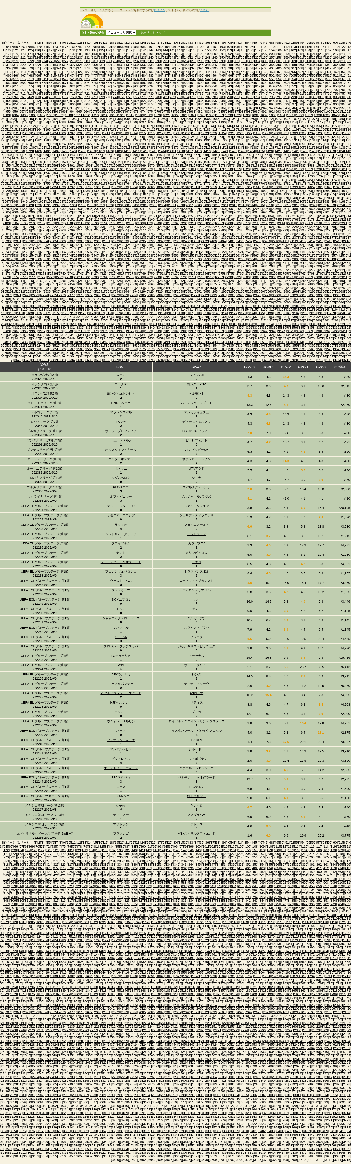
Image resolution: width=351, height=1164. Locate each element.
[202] (229, 54)
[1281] (29, 140)
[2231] (82, 227)
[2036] (97, 209)
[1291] (118, 140)
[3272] (246, 320)
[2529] (284, 252)
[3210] (44, 317)
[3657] (171, 356)
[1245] (59, 137)
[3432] (269, 335)
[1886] (162, 194)
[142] (151, 50)
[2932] (20, 291)
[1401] (47, 151)
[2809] (326, 277)
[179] (65, 54)
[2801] (255, 277)
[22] (132, 42)
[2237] (136, 227)
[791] (236, 97)
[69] (34, 46)
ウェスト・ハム (121, 581)
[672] (87, 90)
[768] (72, 97)
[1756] (56, 183)
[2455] (326, 245)
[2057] (284, 209)
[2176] (293, 219)
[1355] (337, 144)
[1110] (257, 122)
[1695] (213, 176)
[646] (250, 86)
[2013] (242, 205)
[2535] (337, 252)
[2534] (328, 252)
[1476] (15, 158)
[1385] (255, 147)
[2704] (91, 270)
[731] (158, 93)
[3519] (343, 342)
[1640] (73, 173)
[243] (172, 57)
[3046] (335, 299)
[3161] (308, 309)
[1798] (80, 187)
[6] (53, 42)
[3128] (15, 309)
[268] (347, 857)
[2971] (17, 295)
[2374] (304, 237)
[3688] (106, 360)
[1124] (33, 126)
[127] (44, 50)
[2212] (263, 223)
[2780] (68, 277)
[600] (271, 82)
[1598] (50, 169)
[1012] (86, 115)
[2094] (263, 212)
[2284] (204, 230)
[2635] (177, 263)
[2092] (246, 212)
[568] (44, 82)
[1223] (213, 133)
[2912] (192, 288)
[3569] (88, 349)
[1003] (6, 115)
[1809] (177, 187)
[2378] (340, 237)
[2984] (133, 295)
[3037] (255, 299)
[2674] (175, 266)
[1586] (293, 165)
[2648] (293, 263)
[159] (271, 50)
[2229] (64, 227)
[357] (286, 64)
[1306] (251, 140)
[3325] (17, 327)
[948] (307, 108)
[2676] (192, 266)
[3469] (248, 338)
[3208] (26, 317)
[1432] (322, 151)
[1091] (88, 122)
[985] (221, 111)
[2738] (44, 273)
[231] (87, 57)
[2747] (124, 273)
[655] (314, 86)
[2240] (162, 227)
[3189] (207, 313)
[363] (329, 64)
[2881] (266, 284)
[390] (172, 68)
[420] (37, 72)
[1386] (263, 147)
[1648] (144, 173)
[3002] (293, 295)
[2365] (224, 237)
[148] (193, 50)
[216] (329, 54)
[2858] (62, 284)
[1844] (139, 191)
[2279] (160, 230)
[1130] (86, 126)
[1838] (86, 191)
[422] (51, 72)
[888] (229, 104)
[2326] (228, 234)
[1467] (284, 155)
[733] (172, 93)
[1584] (275, 165)
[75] (66, 46)
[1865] (326, 191)
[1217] (160, 133)
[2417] (337, 241)
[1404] (73, 151)
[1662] (269, 173)
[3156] (263, 309)
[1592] (346, 165)
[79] (88, 46)
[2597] (189, 259)
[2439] (184, 245)
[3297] (118, 324)
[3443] (17, 338)
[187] (122, 54)
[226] (51, 57)
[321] (30, 64)
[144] (165, 50)
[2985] (142, 295)
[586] (172, 82)
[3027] (166, 299)
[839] (229, 101)
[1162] (20, 129)
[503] (279, 75)
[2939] (82, 291)
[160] (279, 50)
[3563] (35, 349)
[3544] (215, 345)
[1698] (239, 176)
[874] (129, 104)
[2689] (308, 266)
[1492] (157, 158)
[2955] (224, 291)
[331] (101, 64)
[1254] (139, 137)
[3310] (233, 324)
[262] (307, 57)
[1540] (233, 162)
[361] (314, 64)
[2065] (6, 212)
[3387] (219, 331)
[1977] (272, 201)
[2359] (171, 237)
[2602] (233, 259)
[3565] (53, 349)
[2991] (195, 295)
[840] (236, 101)
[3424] (198, 335)
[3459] (160, 338)
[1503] (255, 158)
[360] (307, 64)
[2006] (180, 205)
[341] (172, 64)
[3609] (95, 353)
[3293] (82, 324)
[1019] (148, 115)
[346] (207, 64)
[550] (265, 79)
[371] (37, 68)
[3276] (281, 320)
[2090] (228, 212)
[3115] (248, 306)
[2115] (100, 216)
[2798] (228, 277)
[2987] (160, 295)
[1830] (15, 191)
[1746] (317, 180)
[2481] (207, 248)
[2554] (157, 255)
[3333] (88, 327)
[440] (179, 72)
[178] (58, 54)
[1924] (151, 198)
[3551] (278, 345)
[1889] (189, 194)
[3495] (130, 342)
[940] (250, 108)
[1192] (287, 129)
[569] (51, 82)
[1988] (20, 205)
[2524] (239, 252)
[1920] (115, 198)
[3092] (44, 306)
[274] (44, 61)
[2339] (343, 234)
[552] (279, 79)
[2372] (287, 237)
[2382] (26, 241)
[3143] (148, 309)
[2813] (11, 281)
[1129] (77, 126)
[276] (58, 61)
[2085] (184, 212)
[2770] (328, 273)
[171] (8, 54)
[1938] (275, 198)
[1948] (15, 201)
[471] (51, 75)
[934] (207, 108)
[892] (257, 104)
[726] (122, 93)
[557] (314, 79)
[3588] (257, 349)
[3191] (224, 313)
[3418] (144, 335)
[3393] (272, 331)
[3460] (168, 338)
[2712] (162, 270)
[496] (229, 75)
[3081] (296, 302)
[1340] (204, 144)
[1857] (255, 191)
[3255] (95, 320)
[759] (8, 97)
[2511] (124, 252)
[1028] (228, 115)
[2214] (281, 223)
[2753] (177, 273)
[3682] (53, 360)
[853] (329, 101)
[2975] (53, 295)
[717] (58, 93)
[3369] (59, 331)
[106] (243, 46)
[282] (101, 61)
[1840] (103, 191)
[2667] (112, 266)
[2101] (326, 212)
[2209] (237, 223)
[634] (165, 86)
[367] (8, 68)
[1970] (210, 201)
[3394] (281, 331)
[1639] (64, 173)
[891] (250, 104)
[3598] (346, 349)
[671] (80, 90)
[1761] (100, 183)
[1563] (88, 165)
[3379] (148, 331)
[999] (320, 111)
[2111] (64, 216)
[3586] (239, 349)
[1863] (308, 191)
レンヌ (196, 674)
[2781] (77, 277)
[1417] (189, 151)
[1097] (142, 122)
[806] (343, 97)
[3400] (335, 331)
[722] (94, 93)
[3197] (278, 313)
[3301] (153, 324)
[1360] (33, 147)
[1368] (103, 147)
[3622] (210, 353)
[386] (143, 68)
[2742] (80, 273)
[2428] (86, 245)
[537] (172, 79)
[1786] (322, 183)
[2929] (343, 288)
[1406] (91, 151)
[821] (101, 101)
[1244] (50, 137)
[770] (87, 97)
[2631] (142, 263)
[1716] (50, 180)
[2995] (231, 295)
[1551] (331, 162)
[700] (286, 90)
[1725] (130, 180)
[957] (22, 111)
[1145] (219, 126)
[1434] (340, 151)
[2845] (296, 281)
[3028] (175, 299)
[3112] (222, 306)
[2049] (213, 209)
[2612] (322, 259)
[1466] (275, 155)
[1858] (263, 191)
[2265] (35, 230)
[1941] (302, 198)
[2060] (311, 209)
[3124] (328, 306)
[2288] (239, 230)
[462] (335, 72)
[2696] (20, 270)
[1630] (335, 169)
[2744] (97, 273)
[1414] (162, 151)
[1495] (184, 158)
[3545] (224, 345)
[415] (347, 868)
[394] (201, 68)
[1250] (103, 137)
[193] (165, 54)
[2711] (153, 270)
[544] (222, 79)
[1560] (62, 165)
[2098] (299, 212)
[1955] (77, 201)
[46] (260, 42)
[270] (16, 61)
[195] (179, 54)
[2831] (171, 281)
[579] (122, 82)
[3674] (322, 356)
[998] (313, 111)
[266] (335, 57)
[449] (243, 72)
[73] (55, 46)
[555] (300, 79)
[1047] (47, 119)
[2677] (201, 266)
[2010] (215, 205)
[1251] (112, 137)
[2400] (186, 241)
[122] (8, 50)
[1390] (299, 147)
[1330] (115, 144)
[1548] (304, 162)
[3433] (278, 335)
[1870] (20, 194)
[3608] (86, 353)
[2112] (73, 216)
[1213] (124, 133)
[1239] (6, 137)
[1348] (275, 144)
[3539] (171, 345)
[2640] (222, 263)
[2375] (313, 237)
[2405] (231, 241)
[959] (36, 111)
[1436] (9, 155)
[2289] (248, 230)
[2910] (175, 288)
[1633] (11, 173)
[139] (129, 50)
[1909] (17, 198)
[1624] (281, 169)
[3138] (103, 309)
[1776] (233, 183)
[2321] (184, 234)
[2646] (275, 263)
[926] (151, 108)
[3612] (121, 353)
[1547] (296, 162)
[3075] (242, 302)
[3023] (130, 299)
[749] (286, 93)
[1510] (317, 158)
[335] (129, 64)
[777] (136, 97)
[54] (303, 42)
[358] (293, 64)
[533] (143, 79)
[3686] (88, 360)
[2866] (133, 284)
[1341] (213, 144)
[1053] (100, 119)
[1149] (255, 126)
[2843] (278, 281)
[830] (165, 101)
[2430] (103, 245)
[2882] (275, 284)
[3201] (313, 313)
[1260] (192, 137)
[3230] (222, 317)
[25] (148, 42)
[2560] (210, 255)
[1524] (91, 162)
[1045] (29, 119)
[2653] (337, 263)
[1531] (153, 162)
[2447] (255, 245)
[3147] (184, 309)
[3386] (210, 331)
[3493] (112, 342)
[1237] (337, 133)
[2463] (47, 248)
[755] (329, 93)
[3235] (266, 317)
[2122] (162, 216)
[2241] (171, 227)
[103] (222, 46)
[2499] (17, 252)
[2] (39, 42)
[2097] (290, 212)
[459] (314, 72)
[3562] (26, 349)
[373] (51, 68)
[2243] (189, 227)
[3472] (275, 338)
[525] (87, 79)
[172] (16, 54)
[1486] (103, 158)
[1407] (100, 151)
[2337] (326, 234)
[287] (136, 61)
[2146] (26, 219)
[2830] (162, 281)
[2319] (166, 234)
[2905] (130, 288)
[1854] (228, 191)
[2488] (269, 248)
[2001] (136, 205)
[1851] (201, 191)
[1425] (260, 151)
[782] (172, 97)
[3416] (127, 335)
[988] (242, 111)
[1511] (326, 158)
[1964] (157, 201)
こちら (204, 10)
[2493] (313, 248)
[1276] (335, 137)
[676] (115, 90)
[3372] (86, 331)
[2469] (100, 248)
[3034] (228, 299)
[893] (265, 104)
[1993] (64, 205)
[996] (299, 111)
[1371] (130, 147)
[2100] (317, 212)
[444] (207, 72)
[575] (94, 82)
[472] (58, 75)
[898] (300, 104)
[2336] (317, 234)
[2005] (171, 205)
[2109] (47, 216)
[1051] (82, 119)
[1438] (26, 155)
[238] (136, 57)
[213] (307, 54)
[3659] (189, 356)
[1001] (337, 111)
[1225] (231, 133)
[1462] (239, 155)
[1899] (278, 194)
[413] (335, 68)
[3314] (269, 324)
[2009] (207, 205)
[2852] (9, 284)
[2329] (255, 234)
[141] (143, 50)
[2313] (112, 234)
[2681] (237, 266)
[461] (329, 72)
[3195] (260, 313)
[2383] (35, 241)
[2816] (38, 281)
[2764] (275, 273)
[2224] (20, 227)
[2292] (275, 230)
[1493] (166, 158)
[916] (80, 108)
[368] (16, 68)
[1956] (86, 201)
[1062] (180, 119)
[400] (243, 68)
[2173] (266, 219)
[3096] (80, 306)
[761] (23, 97)
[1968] (192, 201)
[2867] (142, 284)
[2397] (160, 241)
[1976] (263, 201)
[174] (30, 54)
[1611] (166, 169)
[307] (279, 61)
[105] (236, 46)
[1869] (11, 194)
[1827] (337, 187)
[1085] (35, 122)
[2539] (24, 255)
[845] (271, 101)
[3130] (33, 309)
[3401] (343, 331)
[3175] (82, 313)
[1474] (346, 155)
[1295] (153, 140)
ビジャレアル (120, 758)
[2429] (95, 245)
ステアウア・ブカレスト (196, 581)
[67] (24, 46)
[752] (307, 93)
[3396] (299, 331)
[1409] (118, 151)
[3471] (266, 338)
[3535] (136, 345)
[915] (72, 108)
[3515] (308, 342)
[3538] (162, 345)
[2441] (201, 245)
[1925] (160, 198)
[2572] (317, 255)
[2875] (213, 284)
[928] (165, 108)
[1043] (11, 119)
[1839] (95, 191)
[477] (94, 75)
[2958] (251, 291)
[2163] (177, 219)
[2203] (184, 223)
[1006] (33, 115)
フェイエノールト (196, 524)
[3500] (175, 342)
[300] (229, 61)
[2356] (144, 237)
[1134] (121, 126)
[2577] (11, 259)
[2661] (59, 266)
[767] (65, 97)
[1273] (308, 137)
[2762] (257, 273)
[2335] (308, 234)
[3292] (73, 324)
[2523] (231, 252)
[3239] (302, 317)
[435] (143, 72)
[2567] (272, 255)
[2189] (59, 223)
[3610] (103, 353)
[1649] (153, 173)
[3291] (64, 324)
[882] (186, 104)
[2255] (296, 227)
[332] (108, 64)
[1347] (266, 144)
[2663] (77, 266)
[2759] (231, 273)
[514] (8, 79)
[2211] (255, 223)
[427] (87, 72)
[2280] (168, 230)
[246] (193, 57)
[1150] (263, 126)
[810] (23, 101)
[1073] (278, 119)
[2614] (340, 259)
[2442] (210, 245)
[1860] (281, 191)
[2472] (127, 248)
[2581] (47, 259)
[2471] (118, 248)
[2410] (275, 241)
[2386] (62, 241)
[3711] (311, 360)
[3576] (151, 349)
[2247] (224, 227)
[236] (122, 57)
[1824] (311, 187)
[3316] (287, 324)
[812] (37, 101)
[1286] (73, 140)
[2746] (115, 273)
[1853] (219, 191)
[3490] (86, 342)
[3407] (47, 335)
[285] (122, 61)
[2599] (207, 259)
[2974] (44, 295)
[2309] (77, 234)
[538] (179, 79)
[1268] (263, 137)
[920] (108, 108)
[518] (37, 79)
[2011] (224, 205)
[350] (236, 64)
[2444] (228, 245)
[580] (129, 82)
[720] (80, 93)
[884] (201, 104)
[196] (186, 54)
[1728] (157, 180)
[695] (250, 90)
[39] (223, 42)
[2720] (233, 270)
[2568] (281, 255)
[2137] (296, 216)
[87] (130, 46)
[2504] (62, 252)
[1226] (239, 133)
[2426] (68, 245)
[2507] (88, 252)
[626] (108, 86)
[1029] (237, 115)
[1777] (242, 183)
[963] (65, 111)
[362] (321, 64)
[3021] (112, 299)
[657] (329, 86)
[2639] (213, 263)
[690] (215, 90)
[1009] (59, 115)
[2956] (233, 291)
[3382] (175, 331)
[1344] (239, 144)
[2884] (293, 284)
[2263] (17, 230)
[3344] (186, 327)
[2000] (127, 205)
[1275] (326, 137)
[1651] (171, 173)
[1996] (91, 205)
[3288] (38, 324)
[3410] (73, 335)
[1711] (6, 180)
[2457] (343, 245)
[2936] (56, 291)
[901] (321, 104)
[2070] (50, 212)
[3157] (272, 309)
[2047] (195, 209)
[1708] (328, 176)
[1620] (246, 169)
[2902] (103, 288)
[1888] (180, 194)
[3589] (266, 349)
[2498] (9, 252)
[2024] (340, 205)
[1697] (231, 176)
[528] (108, 79)
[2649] (302, 263)
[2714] (180, 270)
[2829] (153, 281)
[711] (16, 93)
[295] (193, 61)
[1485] (95, 158)
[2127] (207, 216)
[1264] (228, 137)
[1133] (112, 126)
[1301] (207, 140)
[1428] (287, 151)
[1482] (68, 158)
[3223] (160, 317)
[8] (60, 42)
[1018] (139, 115)
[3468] (239, 338)
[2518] (186, 252)
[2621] (53, 263)
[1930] (204, 198)
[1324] (62, 144)
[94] (167, 46)
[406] (286, 68)
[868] (87, 104)
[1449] (124, 155)
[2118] (127, 216)
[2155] (106, 219)
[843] (257, 101)
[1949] (24, 201)
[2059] (302, 209)
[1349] (284, 144)
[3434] (287, 335)
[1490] (139, 158)
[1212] (115, 133)
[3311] (242, 324)
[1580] (239, 165)
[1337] (177, 144)
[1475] (6, 158)
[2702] (73, 270)
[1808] (168, 187)
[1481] (59, 158)
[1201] (17, 133)
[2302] (15, 234)
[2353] (118, 237)
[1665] (296, 173)
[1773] (207, 183)
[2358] (162, 237)
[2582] (56, 259)
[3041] (290, 299)
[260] (293, 57)
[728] (136, 93)
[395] (207, 68)
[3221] (142, 317)
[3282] (335, 320)
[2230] (73, 227)
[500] (257, 75)
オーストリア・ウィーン (121, 768)
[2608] (287, 259)
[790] (229, 97)
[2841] (260, 281)
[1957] (95, 201)
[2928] (335, 288)
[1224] (222, 133)
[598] (257, 82)
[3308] (215, 324)
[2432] (121, 245)
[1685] (124, 176)
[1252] (121, 137)
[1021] (166, 115)
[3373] (95, 331)
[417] (16, 72)
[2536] (346, 252)
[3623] (219, 353)
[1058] (144, 119)
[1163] (29, 129)
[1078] (322, 119)
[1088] (62, 122)
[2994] (222, 295)
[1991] (47, 205)
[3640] (20, 356)
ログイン (159, 10)
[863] (51, 104)
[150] (207, 50)
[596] (243, 82)
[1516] (20, 162)
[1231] (284, 133)
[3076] (251, 302)
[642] (222, 86)
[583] (151, 82)
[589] (193, 82)
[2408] (257, 241)
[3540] (180, 345)
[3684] (71, 360)
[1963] (148, 201)
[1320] (26, 144)
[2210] (246, 223)
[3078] (269, 302)
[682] (158, 90)
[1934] (239, 198)
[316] (343, 61)
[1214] (133, 133)
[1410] (127, 151)
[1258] (175, 137)
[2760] (239, 273)
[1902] (304, 194)
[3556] (322, 345)
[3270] (228, 320)
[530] (122, 79)
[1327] (88, 144)
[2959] (260, 291)
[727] (129, 93)
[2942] (109, 291)
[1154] (299, 126)
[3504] (210, 342)
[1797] (71, 187)
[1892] (215, 194)
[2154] (97, 219)
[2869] (160, 284)
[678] (129, 90)
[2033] (71, 209)
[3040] (281, 299)
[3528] (73, 345)
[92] (157, 46)
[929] (172, 108)
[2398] (168, 241)
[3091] (35, 306)
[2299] (337, 230)
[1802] (115, 187)
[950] (321, 108)
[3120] (293, 306)
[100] (201, 46)
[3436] (304, 335)
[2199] (148, 223)
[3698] (195, 360)
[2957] (242, 291)
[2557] (184, 255)
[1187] (242, 129)
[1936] (257, 198)
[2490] (287, 248)
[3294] (91, 324)
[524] (80, 79)
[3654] (144, 356)
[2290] (257, 230)
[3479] (337, 338)
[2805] (290, 277)
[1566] (115, 165)
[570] (58, 82)
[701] (293, 90)
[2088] (210, 212)
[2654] (346, 263)
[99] (194, 46)
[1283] (47, 140)
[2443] (219, 245)
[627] (115, 86)
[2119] (136, 216)
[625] (101, 86)
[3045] (326, 299)
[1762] (109, 183)
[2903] (112, 288)
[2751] (160, 273)
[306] (271, 61)
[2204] (192, 223)
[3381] (166, 331)
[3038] (263, 299)
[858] (16, 104)
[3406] (38, 335)
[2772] (346, 273)
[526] (94, 79)
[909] (30, 108)
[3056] (73, 302)
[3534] (127, 345)
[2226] (38, 227)
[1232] (293, 133)
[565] (23, 82)
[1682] (97, 176)
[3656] (162, 356)
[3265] (184, 320)
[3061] (118, 302)
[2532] (311, 252)
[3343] (177, 327)
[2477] (171, 248)
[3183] (153, 313)
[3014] (50, 299)
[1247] (77, 137)
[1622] (263, 169)
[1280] (20, 140)
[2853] (17, 284)
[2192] (86, 223)
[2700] (56, 270)
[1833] (41, 191)
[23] (137, 42)
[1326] (80, 144)
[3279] (308, 320)
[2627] (106, 263)
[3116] (257, 306)
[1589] (320, 165)
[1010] (68, 115)
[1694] (204, 176)
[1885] (153, 194)
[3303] (171, 324)
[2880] (257, 284)
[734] (179, 93)
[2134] (269, 216)
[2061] (320, 209)
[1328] (97, 144)
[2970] (9, 295)
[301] (236, 61)
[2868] (151, 284)
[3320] (322, 324)
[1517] (29, 162)
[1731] (184, 180)
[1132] (103, 126)
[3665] (242, 356)
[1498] (210, 158)
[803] (321, 97)
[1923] (142, 198)
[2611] (313, 259)
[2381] (17, 241)
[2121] (153, 216)
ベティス (196, 702)
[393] (193, 68)
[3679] (26, 360)
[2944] (127, 291)
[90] (146, 46)
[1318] (9, 144)
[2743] (88, 273)
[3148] (192, 309)
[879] (165, 104)
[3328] (44, 327)
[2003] (153, 205)
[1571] (160, 165)
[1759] (82, 183)
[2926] (317, 288)
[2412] (293, 241)
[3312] (251, 324)
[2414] (311, 241)
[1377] (184, 147)
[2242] (180, 227)
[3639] (11, 356)
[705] (321, 90)
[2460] (20, 248)
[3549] (260, 345)
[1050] (73, 119)
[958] (29, 111)
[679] (136, 90)
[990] (256, 111)
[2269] (71, 230)
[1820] (275, 187)
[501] (265, 75)
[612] (8, 86)
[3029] (184, 299)
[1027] (219, 115)
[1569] (142, 165)
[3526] (56, 345)
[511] (335, 75)
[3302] (162, 324)
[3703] (239, 360)
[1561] (71, 165)
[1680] (80, 176)
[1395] (343, 147)
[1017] (130, 115)
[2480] (198, 248)
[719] (72, 93)
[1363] (59, 147)
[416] (8, 72)
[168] (335, 50)
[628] (122, 86)
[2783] (95, 277)
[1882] (127, 194)
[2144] (9, 219)
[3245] (6, 320)
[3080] (287, 302)
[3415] (118, 335)
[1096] (133, 122)
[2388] (80, 241)
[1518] (38, 162)
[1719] (77, 180)
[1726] (139, 180)
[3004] (311, 295)
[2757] (213, 273)
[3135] (77, 309)
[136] (108, 50)
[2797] (219, 277)
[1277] (343, 137)
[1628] (317, 169)
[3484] (33, 342)
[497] (236, 75)
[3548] (251, 345)
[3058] (91, 302)
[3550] (269, 345)
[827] (143, 101)
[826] (136, 101)
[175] (37, 54)
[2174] (275, 219)
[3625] (237, 353)
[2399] (177, 241)
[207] (265, 54)
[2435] (148, 245)
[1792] (26, 187)
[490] (186, 75)
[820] (94, 101)
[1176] (144, 129)
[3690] (124, 360)
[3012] (33, 299)
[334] (122, 64)
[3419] (153, 335)
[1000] (328, 111)
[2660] (50, 266)
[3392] (263, 331)
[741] (229, 93)
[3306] (198, 324)
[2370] (269, 237)
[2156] (115, 219)
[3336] (115, 327)
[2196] (121, 223)
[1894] (233, 194)
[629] (129, 86)
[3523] (29, 345)
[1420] (215, 151)
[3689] (115, 360)
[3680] (35, 360)
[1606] (121, 169)
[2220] (335, 223)
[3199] (296, 313)
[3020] (103, 299)
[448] (236, 72)
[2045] (177, 209)
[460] (321, 72)
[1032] (263, 115)
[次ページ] (24, 42)
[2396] (151, 241)
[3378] (139, 331)
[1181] (189, 129)
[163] (300, 50)
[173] (23, 54)
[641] (215, 86)
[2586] (91, 259)
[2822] (91, 281)
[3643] (47, 356)
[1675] (35, 176)
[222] (23, 57)
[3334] (97, 327)
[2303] (24, 234)
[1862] (299, 191)
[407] (293, 68)
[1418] (198, 151)
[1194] (304, 129)
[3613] (130, 353)
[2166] (204, 219)
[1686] (133, 176)
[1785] (313, 183)
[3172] (56, 313)
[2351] (100, 237)
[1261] (201, 137)
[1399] (29, 151)
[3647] (82, 356)
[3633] (308, 353)
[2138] (304, 216)
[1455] (177, 155)
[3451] (88, 338)
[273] (37, 61)
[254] (250, 57)
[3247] (24, 320)
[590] (201, 82)
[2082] (157, 212)
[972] (128, 111)
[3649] (100, 356)
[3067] (171, 302)
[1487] (112, 158)
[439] (172, 72)
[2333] (290, 234)
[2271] (88, 230)
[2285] (213, 230)
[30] (175, 42)
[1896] (251, 194)
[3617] (166, 353)
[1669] (331, 173)
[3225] (177, 317)
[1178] (162, 129)
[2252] (269, 227)
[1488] (121, 158)
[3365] (24, 331)
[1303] (224, 140)
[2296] (311, 230)
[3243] (337, 317)
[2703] (82, 270)
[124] (23, 50)
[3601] (24, 353)
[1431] (313, 151)
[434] (136, 72)
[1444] (80, 155)
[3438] (322, 335)
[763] (37, 97)
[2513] (142, 252)
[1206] (62, 133)
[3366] (33, 331)
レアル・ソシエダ (196, 506)
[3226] (186, 317)
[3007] (337, 295)
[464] (347, 872)
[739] (215, 93)
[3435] (296, 335)
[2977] (71, 295)
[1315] (331, 140)
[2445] (237, 245)
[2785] (112, 277)
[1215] (142, 133)
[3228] (204, 317)
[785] (193, 97)
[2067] (24, 212)
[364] (335, 64)
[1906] (340, 194)
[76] (72, 46)
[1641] (82, 173)
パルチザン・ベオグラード (196, 777)
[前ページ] (9, 42)
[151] (215, 50)
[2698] (38, 270)
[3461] (177, 338)
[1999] (118, 205)
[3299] (136, 324)
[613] (16, 86)
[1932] (222, 198)
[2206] (210, 223)
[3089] (17, 306)
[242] (165, 57)
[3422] (180, 335)
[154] (236, 50)
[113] (293, 46)
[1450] (133, 155)
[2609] (296, 259)
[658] (335, 86)
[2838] (233, 281)
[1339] (195, 144)
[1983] (326, 201)
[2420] (15, 245)
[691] (222, 90)
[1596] (33, 169)
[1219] (177, 133)
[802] (314, 97)
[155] (243, 50)
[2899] (77, 288)
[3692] (142, 360)
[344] (193, 64)
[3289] (47, 324)
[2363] (207, 237)
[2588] (109, 259)
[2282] (186, 230)
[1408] (109, 151)
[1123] (24, 126)
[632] (151, 86)
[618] (51, 86)
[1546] (287, 162)
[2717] (207, 270)
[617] (44, 86)
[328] (80, 64)
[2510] (115, 252)
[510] (329, 75)
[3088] (9, 306)
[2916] (228, 288)
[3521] (11, 345)
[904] (343, 104)
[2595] (171, 259)
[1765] (136, 183)
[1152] (281, 126)
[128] (51, 50)
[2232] (91, 227)
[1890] (198, 194)
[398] (229, 68)
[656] (321, 86)
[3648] (91, 356)
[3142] (139, 309)
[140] (136, 50)
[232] (94, 57)
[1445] (88, 155)
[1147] (237, 126)
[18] (111, 42)
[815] (58, 101)
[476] (87, 75)
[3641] (29, 356)
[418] (23, 72)
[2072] (68, 212)
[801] (307, 97)
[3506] (228, 342)
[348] (222, 64)
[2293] (284, 230)
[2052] (239, 209)
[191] (151, 54)
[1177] (153, 129)
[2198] (139, 223)
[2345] (47, 237)
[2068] (33, 212)
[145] (172, 50)
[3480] (346, 338)
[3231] (231, 317)
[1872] (38, 194)
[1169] (82, 129)
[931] (186, 108)
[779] (151, 97)
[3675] (331, 356)
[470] (44, 75)
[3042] (299, 299)
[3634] (317, 353)
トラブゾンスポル (196, 571)
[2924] (299, 288)
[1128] (68, 126)
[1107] (231, 122)
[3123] (320, 306)
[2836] (215, 281)
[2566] (263, 255)
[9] (64, 42)
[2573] (326, 255)
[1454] (168, 155)
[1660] (251, 173)
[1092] (97, 122)
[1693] (195, 176)
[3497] (148, 342)
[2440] (192, 245)
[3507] (237, 342)
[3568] (80, 349)
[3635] (326, 353)
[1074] (287, 119)
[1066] (215, 119)
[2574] (335, 255)
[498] (243, 75)
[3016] (68, 299)
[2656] (15, 266)
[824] (122, 101)
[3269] (219, 320)
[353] (257, 64)
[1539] (224, 162)
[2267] (53, 230)
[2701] (64, 270)
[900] (314, 104)
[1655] (207, 173)
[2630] (133, 263)
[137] (115, 50)
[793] (250, 97)
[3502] (192, 342)
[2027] (17, 209)
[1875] (64, 194)
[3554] (304, 345)
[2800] (246, 277)
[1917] (88, 198)
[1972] (228, 201)
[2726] (287, 270)
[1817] (248, 187)
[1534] (180, 162)
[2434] (139, 245)
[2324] (210, 234)
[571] (65, 82)
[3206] (9, 317)
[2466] (73, 248)
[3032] (210, 299)
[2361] (189, 237)
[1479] (41, 158)
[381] (108, 68)
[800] (300, 97)
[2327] (237, 234)
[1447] (106, 155)
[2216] (299, 223)
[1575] (195, 165)
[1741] (272, 180)
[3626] (246, 353)
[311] (307, 61)
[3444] (26, 338)
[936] (222, 108)
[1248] (86, 137)
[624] (94, 86)
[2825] (118, 281)
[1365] (77, 147)
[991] (264, 111)
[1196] (322, 129)
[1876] (73, 194)
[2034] (80, 209)
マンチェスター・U (121, 506)
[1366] (86, 147)
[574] (87, 82)
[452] (265, 72)
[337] (143, 64)
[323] (44, 64)
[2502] (44, 252)
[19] (116, 42)
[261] (300, 57)
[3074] (233, 302)
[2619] (35, 263)
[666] (44, 90)
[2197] (130, 223)
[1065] (207, 119)
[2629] (124, 263)
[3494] (121, 342)
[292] (172, 61)
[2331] (272, 234)
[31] (180, 42)
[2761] (248, 273)
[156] (250, 50)
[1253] (130, 137)
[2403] (213, 241)
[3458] (151, 338)
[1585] (284, 165)
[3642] (38, 356)
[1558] (44, 165)
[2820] (73, 281)
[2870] (168, 284)
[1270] (281, 137)
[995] (292, 111)
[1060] (162, 119)
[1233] (302, 133)
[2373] (296, 237)
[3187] (189, 313)
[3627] (255, 353)
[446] (222, 72)
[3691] (133, 360)
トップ (160, 32)
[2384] (44, 241)
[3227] (195, 317)
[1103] (195, 122)
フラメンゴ (121, 833)
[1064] (198, 119)
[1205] (53, 133)
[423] (58, 72)
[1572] (168, 165)
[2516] (168, 252)
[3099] (106, 306)
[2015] (260, 205)
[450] (250, 72)
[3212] (62, 317)
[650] (279, 86)
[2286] (222, 230)
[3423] (189, 335)
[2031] (53, 209)
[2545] (77, 255)
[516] (23, 79)
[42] (239, 42)
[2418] (346, 241)
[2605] (260, 259)
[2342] (20, 237)
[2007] (189, 205)
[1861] (290, 191)
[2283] (195, 230)
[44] (249, 42)
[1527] (118, 162)
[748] (279, 93)
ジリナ (196, 478)
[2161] (160, 219)
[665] (37, 90)
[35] (201, 42)
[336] (136, 64)
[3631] (290, 353)
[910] (37, 108)
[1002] (346, 111)
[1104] (204, 122)
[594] (229, 82)
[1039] (326, 115)
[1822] (293, 187)
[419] (30, 72)
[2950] (180, 291)
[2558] (192, 255)
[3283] (343, 320)
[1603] (95, 169)
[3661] (207, 356)
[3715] (346, 360)
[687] (193, 90)
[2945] (136, 291)
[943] (271, 108)
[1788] (340, 183)
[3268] (210, 320)
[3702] (231, 360)
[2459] (11, 248)
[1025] (201, 115)
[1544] (269, 162)
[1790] (9, 187)
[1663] (278, 173)
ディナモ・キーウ (196, 684)
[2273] (106, 230)
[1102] (186, 122)
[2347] (64, 237)
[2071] (59, 212)
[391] (179, 68)
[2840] (251, 281)
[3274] (263, 320)
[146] (179, 50)
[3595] (320, 349)
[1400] (38, 151)
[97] (184, 46)
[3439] (331, 335)
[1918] (97, 198)
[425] (72, 72)
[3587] (248, 349)
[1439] (35, 155)
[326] (65, 64)
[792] (243, 97)
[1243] (41, 137)
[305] (265, 61)
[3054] (56, 302)
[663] (23, 90)
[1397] (11, 151)
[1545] (278, 162)
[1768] (162, 183)
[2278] (151, 230)
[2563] (237, 255)
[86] (125, 46)
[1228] (257, 133)
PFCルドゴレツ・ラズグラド (120, 693)
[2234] (109, 227)
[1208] (80, 133)
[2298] (328, 230)
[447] (229, 72)
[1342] (222, 144)
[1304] (233, 140)
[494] (215, 75)
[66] (18, 46)
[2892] (15, 288)
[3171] (47, 313)
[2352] (109, 237)
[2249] (242, 227)
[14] (89, 42)
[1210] (97, 133)
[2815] (29, 281)
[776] (129, 97)
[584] (158, 82)
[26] (153, 42)
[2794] (192, 277)
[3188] (198, 313)
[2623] (71, 263)
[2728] (304, 270)
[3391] (255, 331)
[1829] (6, 191)
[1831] (24, 191)
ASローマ (196, 693)
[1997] (100, 205)
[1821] (284, 187)
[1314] (322, 140)
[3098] (97, 306)
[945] (286, 108)
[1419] (207, 151)
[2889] (337, 284)
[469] (37, 75)
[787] (207, 97)
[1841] (112, 191)
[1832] (33, 191)
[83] (109, 46)
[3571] (106, 349)
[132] (80, 50)
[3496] (139, 342)
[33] (191, 42)
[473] (65, 75)
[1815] (231, 187)
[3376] (121, 331)
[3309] (224, 324)
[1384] (246, 147)
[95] (173, 46)
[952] (335, 108)
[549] (257, 79)
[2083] (166, 212)
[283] (108, 61)
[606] (314, 82)
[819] (87, 101)
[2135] (278, 216)
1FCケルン (196, 787)
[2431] (112, 245)
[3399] (326, 331)
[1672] (9, 176)
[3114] (239, 306)
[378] (87, 68)
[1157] (326, 126)
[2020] (304, 205)
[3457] (142, 338)
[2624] (80, 263)
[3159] (290, 309)
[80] (93, 46)
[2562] (228, 255)
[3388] (228, 331)
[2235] (118, 227)
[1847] (166, 191)
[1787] (331, 183)
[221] (16, 57)
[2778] (50, 277)
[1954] (68, 201)
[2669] (130, 266)
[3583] (213, 349)
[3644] (56, 356)
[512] (343, 75)
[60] (335, 42)
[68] (29, 46)
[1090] (80, 122)
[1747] (326, 180)
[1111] (266, 122)
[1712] (15, 180)
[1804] (133, 187)
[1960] (121, 201)
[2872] (186, 284)
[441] (186, 72)
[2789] (148, 277)
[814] (51, 101)
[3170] (38, 313)
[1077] (313, 119)
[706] (329, 90)
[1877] (82, 194)
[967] (93, 111)
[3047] (343, 299)
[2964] (304, 291)
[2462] (38, 248)
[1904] (322, 194)
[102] (215, 46)
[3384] (192, 331)
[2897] (59, 288)
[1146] (228, 126)
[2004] (162, 205)
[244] (179, 57)
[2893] (24, 288)
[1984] (335, 201)
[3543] (207, 345)
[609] (335, 82)
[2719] (224, 270)
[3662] (215, 356)
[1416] (180, 151)
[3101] (124, 306)
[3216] (97, 317)
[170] (347, 850)
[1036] (299, 115)
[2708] (127, 270)
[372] (44, 68)
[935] (215, 108)
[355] (271, 64)
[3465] (213, 338)
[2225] (29, 227)
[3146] (175, 309)
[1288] (91, 140)
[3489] (77, 342)
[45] (255, 42)
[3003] (302, 295)
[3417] (136, 335)
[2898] (68, 288)
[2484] (233, 248)
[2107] (29, 216)
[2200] (157, 223)
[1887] (171, 194)
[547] (243, 79)
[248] (207, 57)
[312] (314, 61)
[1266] (246, 137)
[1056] (127, 119)
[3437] (313, 335)
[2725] (278, 270)
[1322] (44, 144)
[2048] (204, 209)
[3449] (71, 338)
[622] (80, 86)
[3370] (68, 331)
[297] (207, 61)
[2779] (59, 277)
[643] (229, 86)
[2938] (73, 291)
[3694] (160, 360)
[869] (94, 104)
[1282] (38, 140)
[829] (158, 101)
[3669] (278, 356)
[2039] (124, 209)
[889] (236, 104)
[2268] (62, 230)
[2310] (86, 234)
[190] (143, 54)
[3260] (139, 320)
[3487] (59, 342)
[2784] (103, 277)
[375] (65, 68)
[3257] (112, 320)
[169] (343, 50)
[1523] (82, 162)
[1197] (331, 129)
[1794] (44, 187)
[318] (8, 64)
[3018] (86, 299)
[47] (265, 42)
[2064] (346, 209)
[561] (343, 79)
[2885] (302, 284)
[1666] (304, 173)
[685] (179, 90)
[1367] (95, 147)
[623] (87, 86)
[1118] (328, 122)
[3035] (237, 299)
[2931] (11, 291)
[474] (72, 75)
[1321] (35, 144)
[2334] (299, 234)
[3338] (133, 327)
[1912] (44, 198)
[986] (228, 111)
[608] (329, 82)
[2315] (130, 234)
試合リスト (148, 32)
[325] (58, 64)
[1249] (95, 137)
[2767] (302, 273)
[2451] (290, 245)
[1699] (248, 176)
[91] (152, 46)
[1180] (180, 129)
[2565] (255, 255)
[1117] (320, 122)
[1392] (317, 147)
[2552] (139, 255)
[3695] (168, 360)
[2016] (269, 205)
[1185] (224, 129)
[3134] (68, 309)
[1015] (112, 115)
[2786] (121, 277)
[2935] (47, 291)
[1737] (237, 180)
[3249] (41, 320)
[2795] (201, 277)
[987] (235, 111)
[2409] (266, 241)
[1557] (35, 165)
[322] (37, 64)
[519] (44, 79)
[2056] (275, 209)
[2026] (9, 209)
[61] (340, 42)
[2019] (296, 205)
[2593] (153, 259)
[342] (179, 64)
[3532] (109, 345)
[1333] (142, 144)
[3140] (121, 309)
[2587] (100, 259)
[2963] (296, 291)
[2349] (82, 237)
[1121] (6, 126)
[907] (16, 108)
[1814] (222, 187)
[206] (257, 54)
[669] (65, 90)
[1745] (308, 180)
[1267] (255, 137)
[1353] (320, 144)
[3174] (73, 313)
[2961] (278, 291)
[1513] (343, 158)
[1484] (86, 158)
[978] (171, 111)
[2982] (115, 295)
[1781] (278, 183)
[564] (16, 82)
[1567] (124, 165)
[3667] (260, 356)
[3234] (257, 317)
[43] (244, 42)
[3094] (62, 306)
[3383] (184, 331)
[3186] (180, 313)
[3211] (53, 317)
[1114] (293, 122)
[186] (115, 54)
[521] (58, 79)
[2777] (41, 277)
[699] (279, 90)
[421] (44, 72)
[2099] (308, 212)
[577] (108, 82)
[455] (286, 72)
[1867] (343, 191)
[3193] (242, 313)
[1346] (257, 144)
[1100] (168, 122)
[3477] (320, 338)
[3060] (109, 302)
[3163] (326, 309)
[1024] (192, 115)
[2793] (184, 277)
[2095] (272, 212)
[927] (158, 108)
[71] (45, 46)
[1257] (166, 137)
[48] (271, 42)
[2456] (335, 245)
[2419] (6, 245)
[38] (217, 42)
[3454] (115, 338)
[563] (8, 82)
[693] (236, 90)
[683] (165, 90)
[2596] (180, 259)
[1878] (91, 194)
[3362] (346, 327)
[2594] (162, 259)
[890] (243, 104)
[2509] (106, 252)
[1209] (88, 133)
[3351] (248, 327)
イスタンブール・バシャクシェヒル (197, 730)
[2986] (151, 295)
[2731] (331, 270)
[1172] (109, 129)
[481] (122, 75)
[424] (65, 72)
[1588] (311, 165)
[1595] (24, 169)
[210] (286, 54)
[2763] (266, 273)
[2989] (177, 295)
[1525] (100, 162)
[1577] (213, 165)
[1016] (121, 115)
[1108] (239, 122)
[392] (186, 68)
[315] (335, 61)
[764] (44, 97)
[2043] (160, 209)
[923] (129, 108)
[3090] (26, 306)
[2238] (144, 227)
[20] (121, 42)
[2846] (304, 281)
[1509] (308, 158)
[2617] (17, 263)
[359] (300, 64)
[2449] (272, 245)
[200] (215, 54)
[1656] (215, 173)
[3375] (112, 331)
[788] (215, 97)
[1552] (340, 162)
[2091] (237, 212)
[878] (158, 104)
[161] (286, 50)
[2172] (257, 219)
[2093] (255, 212)
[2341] (11, 237)
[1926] (168, 198)
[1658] (233, 173)
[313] (321, 61)
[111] (279, 46)
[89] (141, 46)
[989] (249, 111)
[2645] (266, 263)
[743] (243, 93)
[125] (30, 50)
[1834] (50, 191)
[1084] (26, 122)
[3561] (17, 349)
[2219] (326, 223)
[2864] (115, 284)
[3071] (207, 302)
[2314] (121, 234)
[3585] (231, 349)
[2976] (62, 295)
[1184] (215, 129)
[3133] (59, 309)
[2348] (73, 237)
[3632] (299, 353)
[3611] (112, 353)
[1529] (136, 162)
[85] (120, 46)
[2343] (29, 237)
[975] (150, 111)
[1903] (313, 194)
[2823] (100, 281)
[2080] (139, 212)
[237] (129, 57)
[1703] (284, 176)
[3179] (118, 313)
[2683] (255, 266)
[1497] (201, 158)
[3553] (296, 345)
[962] (57, 111)
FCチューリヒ (121, 655)
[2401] (195, 241)
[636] (179, 86)
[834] (193, 101)
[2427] (77, 245)
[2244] (198, 227)
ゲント (196, 609)
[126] (37, 50)
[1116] (311, 122)
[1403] (64, 151)
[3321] (331, 324)
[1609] (148, 169)
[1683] (106, 176)
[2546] (86, 255)
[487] (165, 75)
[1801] (106, 187)
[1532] (162, 162)
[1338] (186, 144)
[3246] (15, 320)
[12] (79, 42)
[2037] (106, 209)
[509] (321, 75)
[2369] (260, 237)
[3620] (192, 353)
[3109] (195, 306)
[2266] (44, 230)
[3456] (133, 338)
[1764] (127, 183)
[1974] (246, 201)
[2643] (248, 263)
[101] (207, 46)
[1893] (224, 194)
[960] (43, 111)
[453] (271, 72)
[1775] (224, 183)
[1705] (302, 176)
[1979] (290, 201)
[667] (51, 90)
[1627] (308, 169)
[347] (215, 64)
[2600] (215, 259)
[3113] (231, 306)
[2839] (242, 281)
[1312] (304, 140)
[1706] (311, 176)
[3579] (177, 349)
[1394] (335, 147)
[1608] (139, 169)
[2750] (151, 273)
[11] (73, 42)
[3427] (224, 335)
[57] (319, 42)
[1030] (246, 115)
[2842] (269, 281)
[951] (329, 108)
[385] (136, 68)
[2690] (317, 266)
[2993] (213, 295)
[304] (257, 61)
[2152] (80, 219)
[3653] (136, 356)
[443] (201, 72)
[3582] (204, 349)
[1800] (97, 187)
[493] (207, 75)
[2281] (177, 230)
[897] (293, 104)
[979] (178, 111)
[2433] (130, 245)
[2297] (320, 230)
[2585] (82, 259)
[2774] (15, 277)
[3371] (77, 331)
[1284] (56, 140)
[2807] (308, 277)
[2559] (201, 255)
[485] (151, 75)
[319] (16, 64)
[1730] (175, 180)
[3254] (86, 320)
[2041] (142, 209)
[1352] (311, 144)
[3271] (237, 320)
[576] (101, 82)
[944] (279, 108)
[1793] (35, 187)
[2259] (331, 227)
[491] (193, 75)
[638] (193, 86)
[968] (100, 111)
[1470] (311, 155)
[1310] (287, 140)
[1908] (9, 198)
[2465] (64, 248)
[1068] (233, 119)
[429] (101, 72)
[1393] (326, 147)
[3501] (184, 342)
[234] (108, 57)
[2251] (260, 227)
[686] (186, 90)
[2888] (328, 284)
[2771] (337, 273)
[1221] (195, 133)
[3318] (304, 324)
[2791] (166, 277)
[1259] (184, 137)
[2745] (106, 273)
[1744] (299, 180)
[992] (271, 111)
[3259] (130, 320)
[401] (250, 68)
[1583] (266, 165)
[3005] (320, 295)
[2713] (171, 270)
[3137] (95, 309)
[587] (179, 82)
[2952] (198, 291)
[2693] (343, 266)
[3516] (317, 342)
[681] (151, 90)
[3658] (180, 356)
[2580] (38, 259)
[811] (30, 101)
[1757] (64, 183)
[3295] (100, 324)
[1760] (91, 183)
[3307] (207, 324)
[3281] (326, 320)
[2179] (320, 219)
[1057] (136, 119)
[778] (143, 97)
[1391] (308, 147)
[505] (293, 75)
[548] (250, 79)
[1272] (299, 137)
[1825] (320, 187)
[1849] (184, 191)
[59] (329, 42)
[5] (50, 42)
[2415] (320, 241)
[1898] (269, 194)
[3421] (171, 335)
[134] (94, 50)
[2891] (6, 288)
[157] (257, 50)
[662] (16, 90)
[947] (300, 108)
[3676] (340, 356)
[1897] (260, 194)
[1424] (251, 151)
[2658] (33, 266)
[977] (164, 111)
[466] (16, 75)
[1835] (59, 191)
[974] (143, 111)
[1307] (260, 140)
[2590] (127, 259)
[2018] (287, 205)
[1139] (166, 126)
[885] (207, 104)
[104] (229, 46)
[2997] (248, 295)
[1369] (112, 147)
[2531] (302, 252)
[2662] (68, 266)
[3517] (326, 342)
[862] (44, 104)
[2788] (139, 277)
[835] (201, 101)
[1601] (77, 169)
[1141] (184, 126)
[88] (136, 46)
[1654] (198, 173)
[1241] (24, 137)
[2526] (257, 252)
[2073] (77, 212)
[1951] (41, 201)
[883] (193, 104)
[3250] (50, 320)
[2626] (97, 263)
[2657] (24, 266)
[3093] (53, 306)
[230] (80, 57)
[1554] (9, 165)
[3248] (33, 320)
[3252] (68, 320)
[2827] (136, 281)
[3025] (148, 299)
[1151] (272, 126)
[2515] (160, 252)
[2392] (115, 241)
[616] (37, 86)
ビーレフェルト (196, 440)
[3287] (29, 324)
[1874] (56, 194)
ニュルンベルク (121, 440)
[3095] (71, 306)
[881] (179, 104)
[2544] (68, 255)
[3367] (41, 331)
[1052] (91, 119)
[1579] (231, 165)
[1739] (255, 180)
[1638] (56, 173)
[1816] (239, 187)
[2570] (299, 255)
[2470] (109, 248)
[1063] (189, 119)
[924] (136, 108)
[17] (105, 42)
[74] (61, 46)
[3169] (29, 313)
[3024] (139, 299)
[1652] (180, 173)
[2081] (148, 212)
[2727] (296, 270)
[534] (151, 79)
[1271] (290, 137)
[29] (169, 42)
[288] (143, 61)
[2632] (151, 263)
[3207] (17, 317)
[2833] (189, 281)
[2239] (153, 227)
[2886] (311, 284)
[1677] (53, 176)
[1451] (142, 155)
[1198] (340, 129)
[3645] (64, 356)
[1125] (41, 126)
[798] (286, 97)
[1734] (210, 180)
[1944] (328, 198)
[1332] (133, 144)
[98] (189, 46)
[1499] (219, 158)
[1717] (59, 180)
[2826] (127, 281)
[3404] (20, 335)
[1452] (151, 155)
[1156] (317, 126)
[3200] (304, 313)
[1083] (17, 122)
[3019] (95, 299)
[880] (172, 104)
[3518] (335, 342)
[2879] (248, 284)
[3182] (144, 313)
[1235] (320, 133)
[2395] (142, 241)
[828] (151, 101)
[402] (257, 68)
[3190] (215, 313)
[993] (278, 111)
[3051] (29, 302)
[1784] (304, 183)
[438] (165, 72)
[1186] (233, 129)
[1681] (88, 176)
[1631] (343, 169)
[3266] (192, 320)
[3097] (88, 306)
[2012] (233, 205)
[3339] (142, 327)
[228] (65, 57)
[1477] (24, 158)
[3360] (328, 327)
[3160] (299, 309)
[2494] (322, 248)
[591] (207, 82)
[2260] (340, 227)
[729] (143, 93)
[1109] (248, 122)
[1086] (44, 122)
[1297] (171, 140)
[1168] (73, 129)
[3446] (44, 338)
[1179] (171, 129)
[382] (115, 68)
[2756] (204, 273)
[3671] (296, 356)
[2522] (222, 252)
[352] (250, 64)
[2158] (133, 219)
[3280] (317, 320)
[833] (186, 101)
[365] (343, 64)
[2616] (9, 263)
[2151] (71, 219)
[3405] (29, 335)
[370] (30, 68)
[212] (300, 54)
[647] (257, 86)
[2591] (136, 259)
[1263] (219, 137)
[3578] (168, 349)
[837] (215, 101)
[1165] (47, 129)
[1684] (115, 176)
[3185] (171, 313)
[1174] (127, 129)
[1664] (287, 173)
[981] (192, 111)
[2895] (41, 288)
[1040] (335, 115)
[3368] (50, 331)
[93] (162, 46)
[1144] (210, 126)
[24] (143, 42)
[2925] (308, 288)
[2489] (278, 248)
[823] (115, 101)
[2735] (17, 273)
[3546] (233, 345)
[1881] (118, 194)
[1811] (195, 187)
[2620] (44, 263)
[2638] (204, 263)
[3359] (320, 327)
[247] (201, 57)
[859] (23, 104)
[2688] (299, 266)
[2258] (322, 227)
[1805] (142, 187)
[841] (243, 101)
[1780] (269, 183)
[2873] (195, 284)
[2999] (266, 295)
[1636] (38, 173)
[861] (37, 104)
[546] (236, 79)
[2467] (82, 248)
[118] (329, 46)
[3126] (346, 306)
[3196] (269, 313)
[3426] (215, 335)
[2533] (320, 252)
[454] (279, 72)
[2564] (246, 255)
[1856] (246, 191)
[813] (44, 101)
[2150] (62, 219)
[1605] (112, 169)
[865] (65, 104)
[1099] (160, 122)
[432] (122, 72)
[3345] (195, 327)
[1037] (308, 115)
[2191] (77, 223)
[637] (186, 86)
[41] (233, 42)
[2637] (195, 263)
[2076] (103, 212)
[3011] (24, 299)
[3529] (82, 345)
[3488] (68, 342)
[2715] (189, 270)
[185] (108, 54)
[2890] (346, 284)
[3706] (266, 360)
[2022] (322, 205)
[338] (151, 64)
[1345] (248, 144)
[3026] (157, 299)
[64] (8, 46)
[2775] (24, 277)
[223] (30, 57)
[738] (207, 93)
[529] (115, 79)
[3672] (304, 356)
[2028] (26, 209)
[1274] (317, 137)
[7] (57, 42)
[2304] (33, 234)
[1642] (91, 173)
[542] (207, 79)
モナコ (196, 562)
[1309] (278, 140)
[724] (108, 93)
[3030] (192, 299)
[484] (143, 75)
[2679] (219, 266)
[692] (229, 90)
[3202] (322, 313)
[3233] (248, 317)
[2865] (124, 284)
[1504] (263, 158)
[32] (185, 42)
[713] (30, 93)
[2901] (95, 288)
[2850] (340, 281)
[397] (222, 68)
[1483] (77, 158)
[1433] (331, 151)
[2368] (251, 237)
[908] (23, 108)
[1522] (73, 162)
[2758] (222, 273)
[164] (307, 50)
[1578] (222, 165)
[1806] (151, 187)
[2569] (290, 255)
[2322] (192, 234)
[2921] (272, 288)
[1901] (296, 194)
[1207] (71, 133)
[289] (151, 61)
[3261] (148, 320)
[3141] (130, 309)
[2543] (59, 255)
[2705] (100, 270)
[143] (158, 50)
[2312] (103, 234)
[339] (158, 64)
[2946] (144, 291)
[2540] (33, 255)
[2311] (95, 234)
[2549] (112, 255)
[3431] (260, 335)
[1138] (157, 126)
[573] (80, 82)
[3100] (115, 306)
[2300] (346, 230)
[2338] (335, 234)
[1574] (186, 165)
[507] (307, 75)
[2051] (231, 209)
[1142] (192, 126)
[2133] (260, 216)
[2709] (136, 270)
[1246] (68, 137)
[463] (343, 72)
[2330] (263, 234)
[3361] (337, 327)
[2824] (109, 281)
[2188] (50, 223)
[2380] (9, 241)
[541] (201, 79)
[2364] (215, 237)
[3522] (20, 345)
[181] (80, 54)
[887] (222, 104)
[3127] (6, 309)
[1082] (9, 122)
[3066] (162, 302)
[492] (201, 75)
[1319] (17, 144)
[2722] (251, 270)
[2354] (127, 237)
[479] (108, 75)
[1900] (287, 194)
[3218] (115, 317)
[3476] (311, 338)
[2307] (59, 234)
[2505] (71, 252)
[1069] (242, 119)
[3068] (180, 302)
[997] (306, 111)
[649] (271, 86)
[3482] (15, 342)
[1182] (198, 129)
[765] (51, 97)
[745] (257, 93)
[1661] (260, 173)
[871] (108, 104)
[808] (8, 101)
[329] (87, 64)
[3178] (109, 313)
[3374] (103, 331)
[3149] (201, 309)
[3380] (157, 331)
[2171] (248, 219)
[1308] (269, 140)
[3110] (204, 306)
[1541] (242, 162)
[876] (143, 104)
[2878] (239, 284)
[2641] (231, 263)
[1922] (133, 198)
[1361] (41, 147)
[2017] (278, 205)
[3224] (168, 317)
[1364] (68, 147)
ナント (121, 553)
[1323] (53, 144)
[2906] (139, 288)
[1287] (82, 140)
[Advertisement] (188, 21)
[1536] (198, 162)
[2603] (242, 259)
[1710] (346, 176)
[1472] (328, 155)
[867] (80, 104)
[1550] (322, 162)
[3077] (260, 302)
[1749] (343, 180)
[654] (307, 86)
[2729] (313, 270)
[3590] (275, 349)
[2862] (97, 284)
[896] (286, 104)
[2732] (340, 270)
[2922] (281, 288)
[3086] (340, 302)
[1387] (272, 147)
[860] (30, 104)
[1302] (215, 140)
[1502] (246, 158)
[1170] (91, 129)
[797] (279, 97)
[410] (314, 68)
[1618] (228, 169)
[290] (158, 61)
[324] (51, 64)
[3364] (15, 331)
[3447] (53, 338)
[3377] (130, 331)
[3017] (77, 299)
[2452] (299, 245)
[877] (151, 104)
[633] (158, 86)
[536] (165, 79)
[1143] (201, 126)
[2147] (35, 219)
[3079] (278, 302)
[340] (165, 64)
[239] (143, 57)
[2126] (198, 216)
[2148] (44, 219)
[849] (300, 101)
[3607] (77, 353)
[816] (65, 101)
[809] (16, 101)
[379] (94, 68)
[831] (172, 101)
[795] (265, 97)
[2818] (56, 281)
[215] (321, 54)
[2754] (186, 273)
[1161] (11, 129)
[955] (8, 111)
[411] (321, 68)
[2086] (192, 212)
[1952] (50, 201)
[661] (8, 90)
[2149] (53, 219)
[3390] (246, 331)
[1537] (207, 162)
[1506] (281, 158)
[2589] (118, 259)
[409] (307, 68)
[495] (222, 75)
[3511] (272, 342)
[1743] (290, 180)
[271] (23, 61)
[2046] (186, 209)
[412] (329, 68)
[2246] (215, 227)
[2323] (201, 234)
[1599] (59, 169)
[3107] (177, 306)
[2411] (284, 241)
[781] (165, 97)
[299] (222, 61)
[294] (186, 61)
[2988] (168, 295)
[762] (30, 97)
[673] (94, 90)
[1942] (311, 198)
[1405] (82, 151)
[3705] (257, 360)
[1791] (17, 187)
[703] (307, 90)
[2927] (326, 288)
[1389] (290, 147)
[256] (265, 57)
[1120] (346, 122)
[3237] (284, 317)
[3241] (320, 317)
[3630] (281, 353)
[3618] (175, 353)
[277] (65, 61)
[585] (165, 82)
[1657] (224, 173)
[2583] (64, 259)
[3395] (290, 331)
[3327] (35, 327)
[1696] (222, 176)
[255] (257, 57)
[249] (215, 57)
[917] (87, 108)
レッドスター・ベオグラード (121, 562)
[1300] (198, 140)
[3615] (148, 353)
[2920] (263, 288)
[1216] (151, 133)
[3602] (33, 353)
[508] (314, 75)
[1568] (133, 165)
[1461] (231, 155)
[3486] (50, 342)
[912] (51, 108)
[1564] (97, 165)
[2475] (153, 248)
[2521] (213, 252)
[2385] (53, 241)
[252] (236, 57)
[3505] (219, 342)
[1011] (77, 115)
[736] (193, 93)
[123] (16, 50)
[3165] (343, 309)
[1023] (184, 115)
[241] (158, 57)
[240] (151, 57)
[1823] (302, 187)
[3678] (17, 360)
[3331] (71, 327)
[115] (307, 46)
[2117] (118, 216)
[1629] (326, 169)
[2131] (242, 216)
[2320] (175, 234)
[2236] (127, 227)
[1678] (62, 176)
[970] (114, 111)
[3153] (237, 309)
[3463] (195, 338)
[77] (77, 46)
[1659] (242, 173)
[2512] (133, 252)
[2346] (56, 237)
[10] (68, 42)
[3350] (239, 327)
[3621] (201, 353)
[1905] (331, 194)
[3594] (311, 349)
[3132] (50, 309)
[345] (201, 64)
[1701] (266, 176)
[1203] (35, 133)
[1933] (231, 198)
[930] (179, 108)
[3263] (166, 320)
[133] (87, 50)
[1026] (210, 115)
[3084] (322, 302)
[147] (186, 50)
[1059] (153, 119)
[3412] (91, 335)
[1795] (53, 187)
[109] (265, 46)
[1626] (299, 169)
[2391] (106, 241)
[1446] (97, 155)
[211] (293, 54)
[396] (215, 68)
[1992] (56, 205)
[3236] (275, 317)
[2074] (86, 212)
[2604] (251, 259)
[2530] (293, 252)
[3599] (6, 353)
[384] (129, 68)
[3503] (201, 342)
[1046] (38, 119)
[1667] (313, 173)
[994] (285, 111)
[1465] (266, 155)
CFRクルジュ (196, 796)
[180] (72, 54)
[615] (30, 86)
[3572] (115, 349)
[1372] (139, 147)
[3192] (233, 313)
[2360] (180, 237)
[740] (222, 93)
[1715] (41, 180)
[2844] (287, 281)
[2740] (62, 273)
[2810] (335, 277)
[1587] (302, 165)
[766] (58, 97)
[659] (343, 86)
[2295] (302, 230)
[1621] (255, 169)
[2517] (177, 252)
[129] (58, 50)
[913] (58, 108)
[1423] (242, 151)
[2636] (186, 263)
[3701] (222, 360)
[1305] (242, 140)
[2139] (313, 216)
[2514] (151, 252)
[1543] (260, 162)
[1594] (15, 169)
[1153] (290, 126)
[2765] (284, 273)
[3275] (272, 320)
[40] (228, 42)
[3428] (233, 335)
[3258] (121, 320)
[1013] (95, 115)
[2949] (171, 291)
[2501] (35, 252)
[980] (185, 111)
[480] (115, 75)
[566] (30, 82)
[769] (80, 97)
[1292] (127, 140)
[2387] (71, 241)
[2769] (320, 273)
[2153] (88, 219)
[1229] (266, 133)
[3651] (118, 356)
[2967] (331, 291)
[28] (164, 42)
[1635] (29, 173)
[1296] (162, 140)
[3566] (62, 349)
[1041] (343, 115)
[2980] (97, 295)
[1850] (192, 191)
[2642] (239, 263)
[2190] (68, 223)
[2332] (281, 234)
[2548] (103, 255)
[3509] (255, 342)
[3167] (11, 313)
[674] (101, 90)
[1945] (337, 198)
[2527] (266, 252)
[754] (321, 93)
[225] (44, 57)
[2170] (239, 219)
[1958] (103, 201)
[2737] (35, 273)
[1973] (237, 201)
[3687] (97, 360)
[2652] (328, 263)
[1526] (109, 162)
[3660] (198, 356)
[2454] (317, 245)
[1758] (73, 183)
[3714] (337, 360)
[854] (335, 101)
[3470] (257, 338)
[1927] (177, 198)
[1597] (41, 169)
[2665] (95, 266)
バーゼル (121, 637)
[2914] (210, 288)
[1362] (50, 147)
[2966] (322, 291)
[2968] (340, 291)
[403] (265, 68)
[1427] (278, 151)
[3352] (257, 327)
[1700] (257, 176)
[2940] (91, 291)
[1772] (198, 183)
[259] (286, 57)
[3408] (56, 335)
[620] (65, 86)
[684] (172, 90)
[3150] (210, 309)
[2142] (340, 216)
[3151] (219, 309)
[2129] (224, 216)
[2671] (148, 266)
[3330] (62, 327)
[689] (207, 90)
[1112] (275, 122)
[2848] (322, 281)
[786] (201, 97)
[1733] (201, 180)
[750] (293, 93)
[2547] (95, 255)
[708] (343, 90)
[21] (127, 42)
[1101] (177, 122)
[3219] (124, 317)
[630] (136, 86)
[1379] (201, 147)
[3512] (281, 342)
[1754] (38, 183)
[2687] (290, 266)
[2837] (224, 281)
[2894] (33, 288)
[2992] (204, 295)
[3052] (38, 302)
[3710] (302, 360)
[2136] (287, 216)
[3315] (278, 324)
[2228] (56, 227)
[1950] (33, 201)
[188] (129, 54)
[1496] (192, 158)
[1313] (313, 140)
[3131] (41, 309)
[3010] (15, 299)
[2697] (29, 270)
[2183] (6, 223)
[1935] (248, 198)
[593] (222, 82)
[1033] (272, 115)
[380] (101, 68)
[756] (335, 93)
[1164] (38, 129)
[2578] (20, 259)
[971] (121, 111)
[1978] (281, 201)
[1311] (296, 140)
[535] (158, 79)
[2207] (219, 223)
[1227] (248, 133)
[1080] (340, 119)
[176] (44, 54)
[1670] (340, 173)
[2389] (88, 241)
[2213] (272, 223)
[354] (265, 64)
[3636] (335, 353)
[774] (115, 97)
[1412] (144, 151)
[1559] (53, 165)
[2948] (162, 291)
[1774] (215, 183)
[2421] (24, 245)
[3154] (246, 309)
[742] (236, 93)
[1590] (328, 165)
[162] (293, 50)
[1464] (257, 155)
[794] (257, 97)
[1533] (171, 162)
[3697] (186, 360)
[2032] (62, 209)
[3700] (213, 360)
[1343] (231, 144)
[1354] (328, 144)
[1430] (304, 151)
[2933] (29, 291)
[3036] (246, 299)
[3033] (219, 299)
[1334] (151, 144)
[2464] (56, 248)
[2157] (124, 219)
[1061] (171, 119)
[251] (229, 57)
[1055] (118, 119)
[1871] (29, 194)
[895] (279, 104)
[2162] (168, 219)
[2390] (97, 241)
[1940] (293, 198)
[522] (65, 79)
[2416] (328, 241)
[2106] (20, 216)
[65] (13, 46)
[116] (314, 46)
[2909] (166, 288)
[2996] (239, 295)
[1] (35, 42)
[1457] (195, 155)
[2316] (139, 234)
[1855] (237, 191)
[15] (95, 42)
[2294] (293, 230)
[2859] (71, 284)
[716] (51, 93)
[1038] (317, 115)
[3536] (144, 345)
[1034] (281, 115)
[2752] (168, 273)
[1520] (56, 162)
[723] (101, 93)
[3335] (106, 327)
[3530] (91, 345)
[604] (300, 82)
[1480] (50, 158)
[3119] (284, 306)
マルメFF (121, 712)
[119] (335, 46)
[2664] (86, 266)
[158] (265, 50)
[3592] (293, 349)
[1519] (47, 162)
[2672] (157, 266)
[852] (321, 101)
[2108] (38, 216)
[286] (129, 61)
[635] (172, 86)
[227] (58, 57)
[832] (179, 101)
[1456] (186, 155)
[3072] (215, 302)
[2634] (168, 263)
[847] (286, 101)
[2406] (239, 241)
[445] (215, 72)
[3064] (144, 302)
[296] (201, 61)
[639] (201, 86)
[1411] (136, 151)
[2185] (24, 223)
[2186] (33, 223)
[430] (108, 72)
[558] (321, 79)
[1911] (35, 198)
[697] (265, 90)
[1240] (15, 137)
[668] (58, 90)
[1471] (320, 155)
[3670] (287, 356)
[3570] (97, 349)
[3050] (20, 302)
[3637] (343, 353)
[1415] (171, 151)
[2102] (335, 212)
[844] (265, 101)
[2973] (35, 295)
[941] (257, 108)
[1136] (139, 126)
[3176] (91, 313)
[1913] (53, 198)
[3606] (68, 353)
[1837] (77, 191)
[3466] (222, 338)
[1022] (175, 115)
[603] (293, 82)
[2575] (343, 255)
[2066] (15, 212)
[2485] (242, 248)
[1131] (95, 126)
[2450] (281, 245)
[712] (23, 93)
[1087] (53, 122)
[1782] (287, 183)
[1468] (293, 155)
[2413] (302, 241)
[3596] (328, 349)
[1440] (44, 155)
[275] (51, 61)
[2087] (201, 212)
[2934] (38, 291)
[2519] (195, 252)
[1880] (109, 194)
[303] (250, 61)
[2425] (59, 245)
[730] (151, 93)
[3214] (80, 317)
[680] (143, 90)
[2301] (6, 234)
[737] (201, 93)
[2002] (144, 205)
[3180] (127, 313)
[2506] (80, 252)
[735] (186, 93)
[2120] (144, 216)
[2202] (175, 223)
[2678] (210, 266)
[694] (243, 90)
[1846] (157, 191)
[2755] (195, 273)
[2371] (278, 237)
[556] (307, 79)
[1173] (118, 129)
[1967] (184, 201)
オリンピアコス (196, 553)
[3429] (242, 335)
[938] (236, 108)
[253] (243, 57)
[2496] (340, 248)
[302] (243, 61)
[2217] (308, 223)
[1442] (62, 155)
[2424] (50, 245)
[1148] (246, 126)
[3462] (186, 338)
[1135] (130, 126)
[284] (115, 61)
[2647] (284, 263)
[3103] (142, 306)
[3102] (133, 306)
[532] (136, 79)
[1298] (180, 140)
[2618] (26, 263)
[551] (271, 79)
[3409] (64, 335)
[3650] (109, 356)
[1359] (24, 147)
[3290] (56, 324)
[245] (186, 57)
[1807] (160, 187)
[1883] (136, 194)
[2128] (215, 216)
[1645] (118, 173)
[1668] (322, 173)
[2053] (248, 209)
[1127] (59, 126)
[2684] (263, 266)
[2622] (62, 263)
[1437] (17, 155)
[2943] (118, 291)
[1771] (189, 183)
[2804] (281, 277)
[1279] (11, 140)
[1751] (11, 183)
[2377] (331, 237)
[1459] (213, 155)
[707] (335, 90)
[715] (44, 93)
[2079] (130, 212)
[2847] (313, 281)
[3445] (35, 338)
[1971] (219, 201)
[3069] (189, 302)
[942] (265, 108)
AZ (196, 600)
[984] (214, 111)
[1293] (136, 140)
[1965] (166, 201)
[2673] (166, 266)
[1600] (68, 169)
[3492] (103, 342)
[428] (94, 72)
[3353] (266, 327)
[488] (172, 75)
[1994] (73, 205)
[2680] (228, 266)
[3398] (317, 331)
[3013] (41, 299)
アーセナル (196, 655)
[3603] (41, 353)
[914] (65, 108)
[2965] (313, 291)
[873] (122, 104)
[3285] (11, 324)
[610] (343, 82)
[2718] (215, 270)
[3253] (77, 320)
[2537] (6, 255)
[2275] (124, 230)
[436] (151, 72)
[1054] (109, 119)
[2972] (26, 295)
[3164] (335, 309)
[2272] (97, 230)
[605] (307, 82)
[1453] (160, 155)
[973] (136, 111)
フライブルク (120, 543)
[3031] (201, 299)
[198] (201, 54)
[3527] (64, 345)
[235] (115, 57)
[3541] (189, 345)
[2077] (112, 212)
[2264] (26, 230)
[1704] (293, 176)
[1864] (317, 191)
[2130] (233, 216)
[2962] (287, 291)
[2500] (26, 252)
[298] (215, 61)
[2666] (103, 266)
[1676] (44, 176)
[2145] (17, 219)
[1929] (195, 198)
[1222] (204, 133)
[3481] (6, 342)
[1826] (328, 187)
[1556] (26, 165)
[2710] (144, 270)
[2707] (118, 270)
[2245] (207, 227)
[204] (243, 54)
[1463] (248, 155)
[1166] (56, 129)
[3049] (11, 302)
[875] (136, 104)
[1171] (100, 129)
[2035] (88, 209)
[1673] (17, 176)
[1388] (281, 147)
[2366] (233, 237)
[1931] (213, 198)
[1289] (100, 140)
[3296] (109, 324)
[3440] (340, 335)
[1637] (47, 173)
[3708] (284, 360)
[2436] (157, 245)
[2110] (56, 216)
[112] (286, 46)
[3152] (228, 309)
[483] (136, 75)
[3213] (71, 317)
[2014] (251, 205)
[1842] (121, 191)
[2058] (293, 209)
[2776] (33, 277)
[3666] (251, 356)
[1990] (38, 205)
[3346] (204, 327)
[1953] (59, 201)
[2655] (6, 266)
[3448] (62, 338)
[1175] (136, 129)
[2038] (115, 209)
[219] (347, 854)
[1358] (15, 147)
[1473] (337, 155)
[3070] (198, 302)
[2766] (293, 273)
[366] (347, 864)
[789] (222, 97)
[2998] (257, 295)
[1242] (33, 137)
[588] (186, 82)
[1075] (296, 119)
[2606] (269, 259)
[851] (314, 101)
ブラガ (196, 712)
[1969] (201, 201)
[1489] (130, 158)
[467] (23, 75)
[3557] (331, 345)
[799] (293, 97)
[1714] (33, 180)
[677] (122, 90)
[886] (215, 104)
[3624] (228, 353)
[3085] (331, 302)
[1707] (320, 176)
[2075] (95, 212)
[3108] (186, 306)
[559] (329, 79)
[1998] (109, 205)
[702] (300, 90)
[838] (222, 101)
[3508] (246, 342)
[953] (343, 108)
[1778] (251, 183)
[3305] (189, 324)
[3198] (287, 313)
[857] (8, 104)
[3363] (6, 331)
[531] (129, 79)
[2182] (346, 219)
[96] (178, 46)
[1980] (299, 201)
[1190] (269, 129)
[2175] (284, 219)
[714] (37, 93)
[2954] (215, 291)
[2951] (189, 291)
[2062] (328, 209)
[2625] (88, 263)
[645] (243, 86)
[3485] (41, 342)
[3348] (222, 327)
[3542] (198, 345)
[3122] (311, 306)
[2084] (175, 212)
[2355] (136, 237)
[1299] (189, 140)
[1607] (130, 169)
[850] (307, 101)
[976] (157, 111)
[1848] (175, 191)
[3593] (302, 349)
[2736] (26, 273)
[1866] (335, 191)
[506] (300, 75)
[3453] (106, 338)
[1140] (175, 126)
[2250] (251, 227)
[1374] (157, 147)
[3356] (293, 327)
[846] (279, 101)
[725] (115, 93)
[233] (101, 57)
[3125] (337, 306)
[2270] (80, 230)
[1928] (186, 198)
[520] (51, 79)
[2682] (246, 266)
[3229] (213, 317)
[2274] (115, 230)
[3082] (304, 302)
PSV (121, 665)
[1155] (308, 126)
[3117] (266, 306)
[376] (72, 68)
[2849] (331, 281)
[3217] (106, 317)
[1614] (192, 169)
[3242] (328, 317)
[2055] (266, 209)
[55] (308, 42)
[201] (222, 54)
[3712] (320, 360)
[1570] (151, 165)
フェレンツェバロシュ (120, 571)
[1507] (290, 158)
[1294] (144, 140)
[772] (101, 97)
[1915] (71, 198)
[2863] (106, 284)
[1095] (124, 122)
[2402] (204, 241)
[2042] (151, 209)
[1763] (118, 183)
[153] (229, 50)
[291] (165, 61)
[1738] (246, 180)
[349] (229, 64)
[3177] (100, 313)
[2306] (50, 234)
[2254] (287, 227)
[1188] (251, 129)
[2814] (20, 281)
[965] (79, 111)
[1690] (168, 176)
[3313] (260, 324)
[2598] (198, 259)
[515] (16, 79)
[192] (158, 54)
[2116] (109, 216)
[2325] (219, 234)
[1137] (148, 126)
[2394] (133, 241)
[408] (300, 68)
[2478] (180, 248)
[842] (250, 101)
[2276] (133, 230)
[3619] (184, 353)
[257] (271, 57)
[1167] (64, 129)
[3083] (313, 302)
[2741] (71, 273)
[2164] (186, 219)
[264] (321, 57)
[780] (158, 97)
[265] (329, 57)
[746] (265, 93)
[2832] (180, 281)
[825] (129, 101)
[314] (329, 61)
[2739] (53, 273)
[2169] (231, 219)
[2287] (231, 230)
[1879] (100, 194)
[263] (314, 57)
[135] (101, 50)
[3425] (207, 335)
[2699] (47, 270)
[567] (37, 82)
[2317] (148, 234)
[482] (129, 75)
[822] (108, 101)
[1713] (24, 180)
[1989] (29, 205)
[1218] (168, 133)
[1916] (80, 198)
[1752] (20, 183)
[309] (293, 61)
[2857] (53, 284)
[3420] (162, 335)
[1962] (139, 201)
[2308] (68, 234)
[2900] (86, 288)
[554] (293, 79)
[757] (343, 93)
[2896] (50, 288)
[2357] (153, 237)
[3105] (160, 306)
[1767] (153, 183)
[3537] (153, 345)
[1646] (127, 173)
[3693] (151, 360)
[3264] (175, 320)
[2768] (311, 273)
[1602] (86, 169)
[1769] (171, 183)
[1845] (148, 191)
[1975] (255, 201)
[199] (207, 54)
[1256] (157, 137)
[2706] (109, 270)
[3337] (124, 327)
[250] (222, 57)
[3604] (50, 353)
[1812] (204, 187)
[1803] (124, 187)
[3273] (255, 320)
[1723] (112, 180)
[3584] (222, 349)
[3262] (157, 320)
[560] (335, 79)
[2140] (322, 216)
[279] (80, 61)
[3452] (97, 338)
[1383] (237, 147)
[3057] (82, 302)
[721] (87, 93)
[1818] (257, 187)
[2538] (15, 255)
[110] (271, 46)
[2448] (263, 245)
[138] (122, 50)
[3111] (213, 306)
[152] (222, 50)
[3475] (302, 338)
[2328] (246, 234)
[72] (50, 46)
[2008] (198, 205)
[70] (40, 46)
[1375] (166, 147)
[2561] (219, 255)
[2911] (184, 288)
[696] (257, 90)
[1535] (189, 162)
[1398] (20, 151)
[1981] (308, 201)
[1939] (284, 198)
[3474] (293, 338)
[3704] (248, 360)
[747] (271, 93)
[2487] (260, 248)
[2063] (337, 209)
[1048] (56, 119)
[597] (250, 82)
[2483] (224, 248)
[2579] (29, 259)
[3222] (151, 317)
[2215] (290, 223)
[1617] (219, 169)
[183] (94, 54)
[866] (72, 104)
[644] (236, 86)
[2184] (15, 223)
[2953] (207, 291)
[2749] (142, 273)
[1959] (112, 201)
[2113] (82, 216)
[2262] (9, 230)
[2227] (47, 227)
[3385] (201, 331)
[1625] (290, 169)
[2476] (162, 248)
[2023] (331, 205)
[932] (193, 108)
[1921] (124, 198)
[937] (229, 108)
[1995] (82, 205)
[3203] (331, 313)
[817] (72, 101)
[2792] (175, 277)
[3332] (80, 327)
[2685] (272, 266)
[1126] (50, 126)
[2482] (215, 248)
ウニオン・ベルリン (121, 721)
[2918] (246, 288)
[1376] (175, 147)
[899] (307, 104)
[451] (257, 72)
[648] (265, 86)
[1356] (346, 144)
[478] (101, 75)
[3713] (328, 360)
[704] (314, 90)
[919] (101, 108)
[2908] (157, 288)
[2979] (88, 295)
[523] (72, 79)
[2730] (322, 270)
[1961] (130, 201)
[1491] (148, 158)
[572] (72, 82)
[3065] (153, 302)
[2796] (210, 277)
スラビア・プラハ (196, 627)
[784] (186, 97)
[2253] (278, 227)
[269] (8, 61)
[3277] (290, 320)
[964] (72, 111)
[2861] (88, 284)
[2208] (228, 223)
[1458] (204, 155)
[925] (143, 108)
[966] (86, 111)
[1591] (337, 165)
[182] (87, 54)
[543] (215, 79)
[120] (343, 46)
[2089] (219, 212)
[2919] (255, 288)
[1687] (142, 176)
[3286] (20, 324)
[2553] (148, 255)
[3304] (180, 324)
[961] (50, 111)
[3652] (127, 356)
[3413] (100, 335)
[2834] (198, 281)
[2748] (133, 273)
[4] (46, 42)
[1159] (343, 126)
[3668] (269, 356)
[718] (65, 93)
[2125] (189, 216)
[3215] (88, 317)
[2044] (168, 209)
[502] (271, 75)
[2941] (100, 291)
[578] (115, 82)
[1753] (29, 183)
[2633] (160, 263)
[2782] (86, 277)
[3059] (100, 302)
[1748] (335, 180)
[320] (23, 64)
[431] (115, 72)
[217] (335, 54)
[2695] (11, 270)
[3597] (337, 349)
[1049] (64, 119)
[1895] (242, 194)
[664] (30, 90)
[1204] (44, 133)
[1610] (157, 169)
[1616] (210, 169)
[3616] (157, 353)
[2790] (157, 277)
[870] (101, 104)
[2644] (257, 263)
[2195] (112, 223)
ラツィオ (121, 524)
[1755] (47, 183)
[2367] (242, 237)
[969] (107, 111)
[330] (94, 64)
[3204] (340, 313)
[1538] (215, 162)
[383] (122, 68)
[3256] (103, 320)
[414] (343, 68)
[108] (257, 46)
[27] (159, 42)
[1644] (109, 173)
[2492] (304, 248)
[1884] (144, 194)
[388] (158, 68)
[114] (300, 46)
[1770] (180, 183)
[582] (143, 82)
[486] (158, 75)
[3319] (313, 324)
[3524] (38, 345)
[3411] (82, 335)
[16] (100, 42)
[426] (80, 72)
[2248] (233, 227)
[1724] (121, 180)
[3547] (242, 345)
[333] (115, 64)
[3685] (80, 360)
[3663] (224, 356)
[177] (51, 54)
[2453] (308, 245)
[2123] (171, 216)
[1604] (103, 169)
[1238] (346, 133)
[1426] (269, 151)
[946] (293, 108)
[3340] (151, 327)
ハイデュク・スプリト (196, 403)
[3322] (340, 324)
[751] (300, 93)
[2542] (50, 255)
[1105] (213, 122)
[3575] (142, 349)
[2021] (313, 205)
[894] (271, 104)
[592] (215, 82)
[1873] (47, 194)
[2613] (331, 259)
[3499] (166, 342)
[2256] (304, 227)
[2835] (207, 281)
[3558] (340, 345)
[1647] (136, 173)
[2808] (317, 277)
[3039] (272, 299)
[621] (72, 86)
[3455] (124, 338)
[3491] (95, 342)
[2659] (41, 266)
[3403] (11, 335)
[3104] (151, 306)
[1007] (41, 115)
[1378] (192, 147)
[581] (136, 82)
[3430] (251, 335)
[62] (345, 42)
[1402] (56, 151)
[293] (179, 61)
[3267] (201, 320)
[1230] (275, 133)
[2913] (201, 288)
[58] (324, 42)
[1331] (124, 144)
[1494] (175, 158)
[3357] (302, 327)
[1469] (302, 155)
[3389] (237, 331)
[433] (129, 72)
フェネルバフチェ (120, 684)
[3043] (308, 299)
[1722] (103, 180)
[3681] (44, 360)
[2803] (272, 277)
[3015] (59, 299)
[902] (329, 104)
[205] (250, 54)
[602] (286, 82)
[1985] (343, 201)
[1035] (290, 115)
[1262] (210, 137)
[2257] (313, 227)
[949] (314, 108)
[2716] (198, 270)
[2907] (148, 288)
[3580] (186, 349)
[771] (94, 97)
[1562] (80, 165)
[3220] (133, 317)
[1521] (64, 162)
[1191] (278, 129)
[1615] (201, 169)
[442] (193, 72)
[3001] (284, 295)
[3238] (293, 317)
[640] (207, 86)
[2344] (38, 237)
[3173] (64, 313)
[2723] (260, 270)
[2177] (302, 219)
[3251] (59, 320)
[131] (72, 50)
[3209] (35, 317)
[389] (165, 68)
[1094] (115, 122)
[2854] (26, 284)
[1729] (166, 180)
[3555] (313, 345)
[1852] (210, 191)
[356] (279, 64)
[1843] (130, 191)
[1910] (26, 198)
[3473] (284, 338)
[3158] (281, 309)
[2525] (248, 252)
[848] (293, 101)
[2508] (97, 252)
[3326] (26, 327)
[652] (293, 86)
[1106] (222, 122)
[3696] (177, 360)
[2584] (73, 259)
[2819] (64, 281)
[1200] (9, 133)
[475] (80, 75)
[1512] (335, 158)
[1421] (224, 151)
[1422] (233, 151)
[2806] (299, 277)
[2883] (284, 284)
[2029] (35, 209)
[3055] (64, 302)
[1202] (26, 133)
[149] (201, 50)
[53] (297, 42)
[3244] (346, 317)
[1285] (64, 140)
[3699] (204, 360)
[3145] (166, 309)
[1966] (175, 201)
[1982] (317, 201)
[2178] (311, 219)
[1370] (121, 147)
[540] (193, 79)
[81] (98, 46)
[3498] (157, 342)
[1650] (162, 173)
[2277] (142, 230)
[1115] (302, 122)
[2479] (189, 248)
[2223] (11, 227)
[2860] (80, 284)
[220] (8, 57)
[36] (207, 42)
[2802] (263, 277)
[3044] (317, 299)
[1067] (224, 119)
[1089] (71, 122)
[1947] (6, 201)
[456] (293, 72)
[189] (136, 54)
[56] (313, 42)
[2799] (237, 277)
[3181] (136, 313)
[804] (329, 97)
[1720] (86, 180)
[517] (30, 79)
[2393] (124, 241)
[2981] (106, 295)
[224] (37, 57)
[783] (179, 97)
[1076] (304, 119)
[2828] (144, 281)
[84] (114, 46)
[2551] (130, 255)
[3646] (73, 356)
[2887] (320, 284)
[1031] (255, 115)
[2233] (100, 227)
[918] (94, 108)
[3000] (275, 295)
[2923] (290, 288)
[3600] (15, 353)
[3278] (299, 320)
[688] (201, 90)
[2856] (44, 284)
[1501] (237, 158)
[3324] (9, 327)
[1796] (62, 187)
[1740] (263, 180)
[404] (271, 68)
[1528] (127, 162)
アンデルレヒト (121, 749)
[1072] (269, 119)
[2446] (246, 245)
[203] (236, 54)
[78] (82, 46)
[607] (321, 82)
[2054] (257, 209)
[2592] (144, 259)
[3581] (195, 349)
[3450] (80, 338)
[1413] (153, 151)
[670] (72, 90)
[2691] (326, 266)
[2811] (343, 277)
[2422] (33, 245)
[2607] (278, 259)
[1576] (204, 165)
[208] (271, 54)
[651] (286, 86)
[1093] (106, 122)
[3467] (231, 338)
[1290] (109, 140)
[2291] (266, 230)
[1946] (346, 198)
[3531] (100, 345)
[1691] (177, 176)
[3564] (44, 349)
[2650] (311, 263)
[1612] (175, 169)
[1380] (210, 147)
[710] (8, 93)
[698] (271, 90)
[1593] (6, 169)
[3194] (251, 313)
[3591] (284, 349)
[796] (271, 97)
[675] (108, 90)
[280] (87, 61)
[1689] (160, 176)
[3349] (231, 327)
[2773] (6, 277)
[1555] (17, 165)
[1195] (313, 129)
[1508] (299, 158)
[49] (276, 42)
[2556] (175, 255)
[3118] (275, 306)
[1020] (157, 115)
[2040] (133, 209)
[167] (329, 50)
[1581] (248, 165)
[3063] (136, 302)
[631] (143, 86)
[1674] (26, 176)
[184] (101, 54)
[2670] (139, 266)
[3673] (313, 356)
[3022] (121, 299)
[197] (193, 54)
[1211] (106, 133)
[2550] (121, 255)
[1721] (95, 180)
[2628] (115, 263)
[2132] (251, 216)
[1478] (33, 158)
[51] (287, 42)
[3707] (275, 360)
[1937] (266, 198)
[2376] (322, 237)
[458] (307, 72)
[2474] (144, 248)
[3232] (239, 317)
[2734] (9, 273)
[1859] (272, 191)
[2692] (335, 266)
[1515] (11, 162)
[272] (30, 61)
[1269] (272, 137)
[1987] (11, 205)
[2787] (130, 277)
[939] (243, 108)
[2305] (41, 234)
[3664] (233, 356)
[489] (179, 75)
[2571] (308, 255)
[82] (103, 46)
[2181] (337, 219)
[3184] (162, 313)
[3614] (139, 353)
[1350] (293, 144)
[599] (265, 82)
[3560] (9, 349)
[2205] (201, 223)
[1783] (296, 183)
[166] (321, 50)
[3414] (109, 335)
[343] (186, 64)
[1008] (50, 115)
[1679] (71, 176)
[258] (279, 57)
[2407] (248, 241)
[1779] (260, 183)
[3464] (204, 338)
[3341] (160, 327)
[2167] (213, 219)
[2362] (198, 237)
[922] (122, 108)
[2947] (153, 291)
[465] (8, 75)
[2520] (204, 252)
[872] (115, 104)
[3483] (24, 342)
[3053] (47, 302)
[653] (300, 86)
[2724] (269, 270)
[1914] (62, 198)
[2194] (103, 223)
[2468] (91, 248)
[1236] (328, 133)
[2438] (175, 245)
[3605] (59, 353)
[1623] (272, 169)
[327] (72, 64)
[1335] (160, 144)
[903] (335, 104)
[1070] (251, 119)
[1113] (284, 122)
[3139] (112, 309)
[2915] (219, 288)
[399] (236, 68)
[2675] (184, 266)
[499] (250, 75)
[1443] (71, 155)
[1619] (237, 169)
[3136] (86, 309)
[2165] (195, 219)
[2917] (237, 288)
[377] (80, 68)
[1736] (228, 180)
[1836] (68, 191)
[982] (200, 111)
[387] (151, 68)
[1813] (213, 187)
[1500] (228, 158)
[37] (212, 42)
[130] (65, 50)
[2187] (41, 223)
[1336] (168, 144)
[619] (58, 86)
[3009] (6, 299)
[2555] (166, 255)
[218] (343, 54)
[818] (80, 101)
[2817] (47, 281)
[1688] (151, 176)
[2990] (186, 295)
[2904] (121, 288)
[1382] (228, 147)
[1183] (207, 129)
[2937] (64, 291)
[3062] (127, 302)
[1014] (103, 115)
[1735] (219, 180)
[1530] (144, 162)
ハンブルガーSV (196, 450)
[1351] (302, 144)
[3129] (24, 309)
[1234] (311, 133)
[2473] (136, 248)
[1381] (219, 147)
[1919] (106, 198)
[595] (236, 82)
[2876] (222, 284)
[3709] (293, 360)
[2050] (222, 209)
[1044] (20, 119)
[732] (165, 93)
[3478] (328, 338)
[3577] (160, 349)
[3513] (290, 342)
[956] (15, 111)
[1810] (186, 187)
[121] (347, 846)
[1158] (335, 126)
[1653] (189, 173)
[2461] (29, 248)
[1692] (186, 176)
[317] (347, 861)
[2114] (91, 216)
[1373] (148, 147)
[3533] (118, 345)
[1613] (184, 169)
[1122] (15, 126)
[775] (122, 97)
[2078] (121, 212)
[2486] (251, 248)
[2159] (142, 219)
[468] (30, 75)
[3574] (133, 349)
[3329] (53, 327)
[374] (58, 68)
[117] (321, 46)
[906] (8, 108)
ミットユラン (196, 534)
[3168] (20, 313)
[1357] (6, 147)
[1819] (266, 187)
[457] (300, 72)
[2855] (35, 284)
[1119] (337, 122)
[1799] (88, 187)
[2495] (331, 248)
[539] (186, 79)
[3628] (263, 353)
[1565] (106, 165)
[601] (279, 82)
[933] (201, 108)
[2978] (80, 295)
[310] (300, 61)
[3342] (168, 327)
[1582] (257, 165)
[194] (172, 54)
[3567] (71, 349)
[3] (43, 42)
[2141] (331, 216)
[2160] (151, 219)
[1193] (296, 129)
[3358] (311, 327)
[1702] (275, 176)
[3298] (127, 324)
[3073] (224, 302)
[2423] (41, 245)
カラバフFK (196, 543)
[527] (101, 79)
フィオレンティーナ (121, 740)
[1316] (340, 140)
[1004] (15, 115)
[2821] (82, 281)
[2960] (269, 291)
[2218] (317, 223)
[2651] (320, 263)
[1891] (207, 194)
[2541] (41, 255)
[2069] (41, 212)
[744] (250, 93)
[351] (243, 64)
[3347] (213, 327)
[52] (292, 42)
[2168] (222, 219)
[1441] (53, 155)
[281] (94, 61)
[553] (286, 79)
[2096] (281, 212)
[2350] (91, 237)
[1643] (100, 173)
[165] (314, 50)
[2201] (166, 223)
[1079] (331, 119)
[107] (250, 46)
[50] (281, 42)
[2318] (157, 234)
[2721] (242, 270)
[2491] (296, 248)
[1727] (148, 180)
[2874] (204, 284)
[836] (207, 101)
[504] (286, 75)
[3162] (317, 309)
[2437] (166, 245)
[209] (279, 54)
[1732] (192, 180)
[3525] (47, 345)
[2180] (328, 219)
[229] (72, 57)
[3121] (302, 306)
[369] (23, 68)
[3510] (263, 342)
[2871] (177, 284)
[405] (279, 68)
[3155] (255, 309)
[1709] (337, 176)
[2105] (11, 216)
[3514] (299, 342)
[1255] (148, 137)
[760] (16, 97)
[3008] (346, 295)
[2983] (124, 295)
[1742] (281, 180)
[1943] (320, 198)
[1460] (222, 155)
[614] (23, 86)
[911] (44, 108)
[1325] (71, 144)
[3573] (124, 349)
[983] (207, 111)
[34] (196, 42)
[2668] (121, 266)
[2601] (224, 259)
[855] (343, 101)
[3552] (287, 345)
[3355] (284, 327)
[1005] (24, 115)
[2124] (180, 216)
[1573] (177, 165)
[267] (343, 57)
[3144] (157, 309)
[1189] (260, 129)
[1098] (151, 122)
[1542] (251, 162)
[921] (115, 108)
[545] (229, 79)
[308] (286, 61)
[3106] (168, 306)
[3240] (311, 317)
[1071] (260, 119)
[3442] (9, 338)
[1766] (144, 183)
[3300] (144, 324)
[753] (314, 93)
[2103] (343, 212)
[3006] (328, 295)
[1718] (68, 180)
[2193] (95, 223)
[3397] (308, 331)
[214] (314, 54)
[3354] (275, 327)
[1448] (115, 155)
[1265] (237, 137)
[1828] (346, 187)
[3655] (153, 356)
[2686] (281, 266)
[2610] (304, 259)
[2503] (53, 252)
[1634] (20, 173)
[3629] (272, 353)
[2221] (343, 223)
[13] (84, 42)
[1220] (186, 133)
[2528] (275, 252)
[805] (335, 97)
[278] (72, 61)
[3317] (296, 324)
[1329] (106, 144)
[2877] (231, 284)
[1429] (296, 151)
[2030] (44, 209)
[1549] (313, 162)
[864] (58, 104)
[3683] (62, 360)
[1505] (272, 158)
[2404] (222, 241)
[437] (158, 72)
